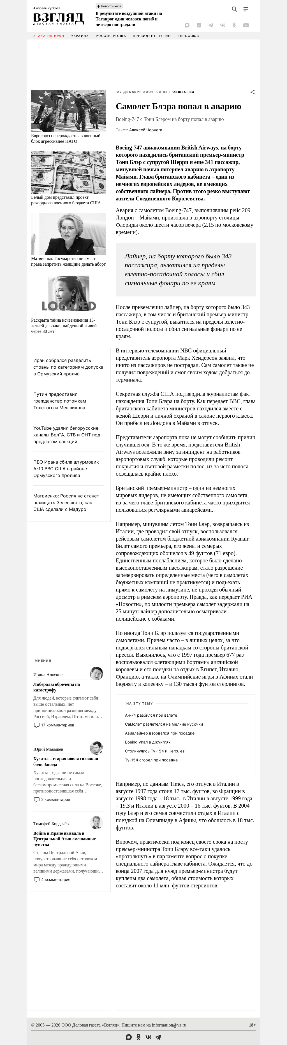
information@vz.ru (169, 1025)
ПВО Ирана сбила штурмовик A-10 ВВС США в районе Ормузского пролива (66, 468)
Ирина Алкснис (48, 674)
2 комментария (55, 799)
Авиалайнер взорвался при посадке (160, 733)
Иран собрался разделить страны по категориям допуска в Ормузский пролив (68, 367)
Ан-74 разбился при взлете (151, 715)
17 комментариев (57, 725)
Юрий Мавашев (48, 749)
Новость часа (111, 6)
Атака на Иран (48, 36)
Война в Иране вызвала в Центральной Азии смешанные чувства (64, 839)
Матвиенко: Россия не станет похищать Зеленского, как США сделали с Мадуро (66, 502)
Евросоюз (188, 36)
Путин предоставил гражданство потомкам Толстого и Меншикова (59, 400)
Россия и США (111, 36)
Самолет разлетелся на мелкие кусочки (164, 724)
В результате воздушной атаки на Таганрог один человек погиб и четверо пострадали (129, 19)
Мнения (43, 661)
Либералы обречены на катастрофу (56, 687)
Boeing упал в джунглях (148, 742)
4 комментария (55, 879)
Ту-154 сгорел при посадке (151, 760)
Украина (80, 36)
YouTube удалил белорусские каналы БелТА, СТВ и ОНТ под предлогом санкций (66, 434)
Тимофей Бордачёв (51, 823)
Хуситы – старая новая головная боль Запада (65, 761)
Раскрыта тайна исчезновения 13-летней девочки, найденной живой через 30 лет (64, 326)
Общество (183, 92)
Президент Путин (152, 36)
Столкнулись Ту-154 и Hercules (154, 751)
